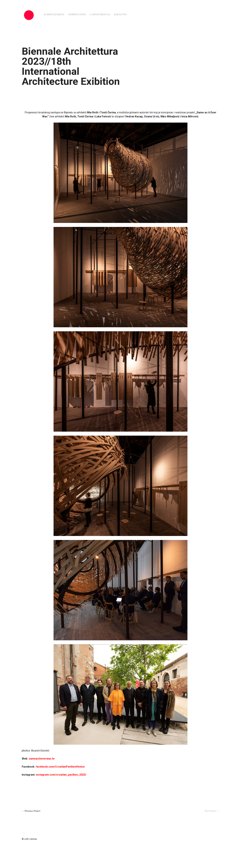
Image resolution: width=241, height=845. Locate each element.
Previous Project (32, 810)
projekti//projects (54, 14)
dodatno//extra (77, 14)
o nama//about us (100, 14)
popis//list (120, 14)
